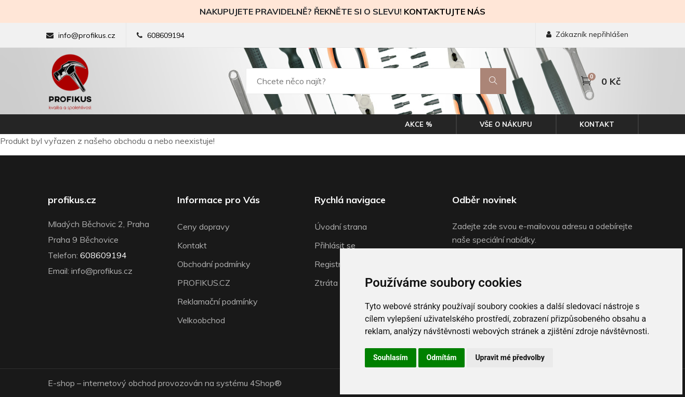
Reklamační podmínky (217, 301)
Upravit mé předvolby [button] (509, 357)
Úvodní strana (340, 226)
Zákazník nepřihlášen (587, 34)
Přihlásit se (334, 245)
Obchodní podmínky (214, 264)
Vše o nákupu (506, 124)
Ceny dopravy (203, 226)
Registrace (334, 264)
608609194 (166, 35)
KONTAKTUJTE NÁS (444, 11)
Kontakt (596, 124)
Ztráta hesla (337, 282)
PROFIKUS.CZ (203, 282)
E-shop (61, 383)
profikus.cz (72, 200)
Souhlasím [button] (390, 357)
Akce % (418, 124)
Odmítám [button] (442, 357)
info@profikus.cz (86, 35)
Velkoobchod (201, 320)
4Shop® (266, 383)
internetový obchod (119, 383)
